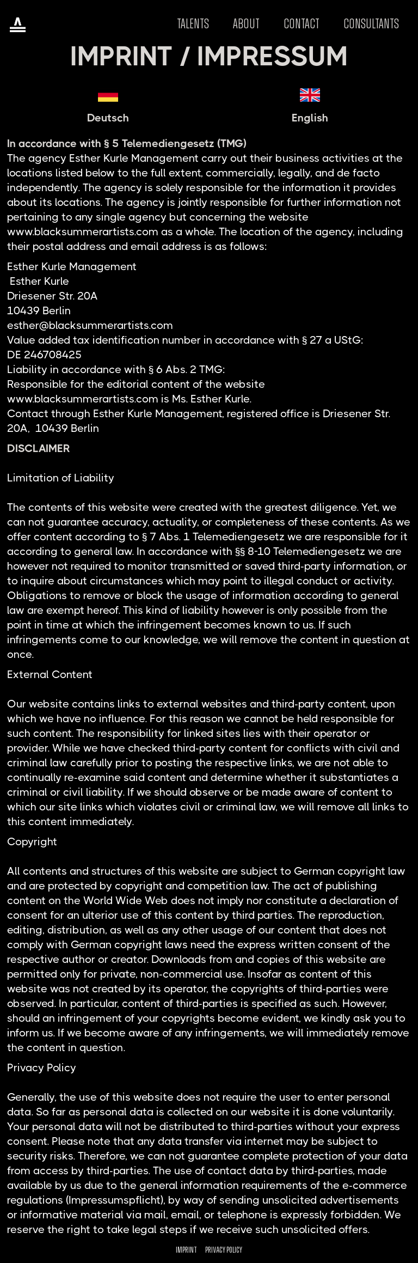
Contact (301, 24)
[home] (17, 24)
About (246, 24)
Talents (193, 24)
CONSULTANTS (371, 24)
